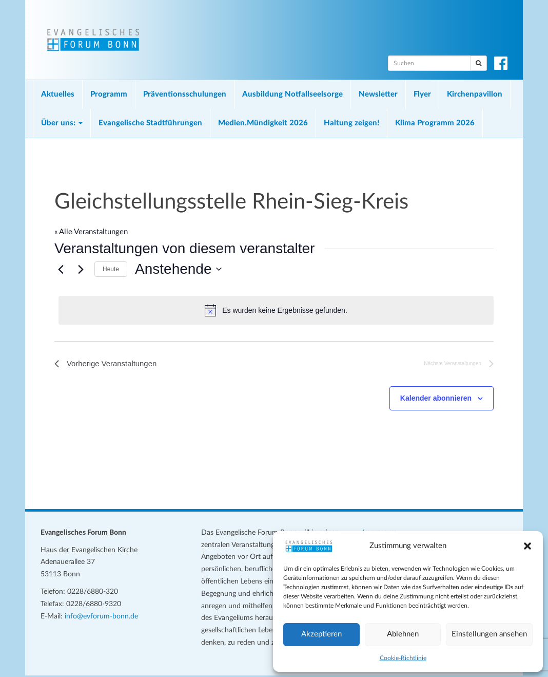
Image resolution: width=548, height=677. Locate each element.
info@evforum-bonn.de (101, 617)
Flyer (422, 94)
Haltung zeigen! (351, 123)
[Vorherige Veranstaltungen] (60, 269)
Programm (108, 94)
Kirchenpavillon (474, 94)
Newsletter (378, 94)
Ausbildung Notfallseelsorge (292, 94)
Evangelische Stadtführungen (150, 123)
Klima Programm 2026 (435, 123)
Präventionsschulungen (184, 94)
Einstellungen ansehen (489, 634)
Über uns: (62, 123)
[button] (527, 546)
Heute (111, 269)
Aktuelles (57, 94)
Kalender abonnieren (436, 400)
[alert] (276, 310)
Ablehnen (403, 634)
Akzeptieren (321, 634)
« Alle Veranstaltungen (91, 232)
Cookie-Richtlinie (403, 658)
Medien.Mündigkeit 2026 (263, 123)
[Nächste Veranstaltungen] (80, 269)
